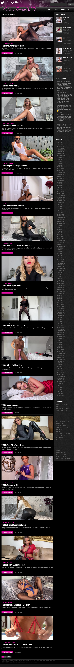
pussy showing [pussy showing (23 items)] (59, 442)
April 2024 (59, 188)
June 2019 (59, 297)
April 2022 (59, 233)
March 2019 (60, 303)
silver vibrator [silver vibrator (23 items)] (64, 448)
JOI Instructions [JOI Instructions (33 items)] (60, 423)
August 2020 (60, 270)
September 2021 (61, 246)
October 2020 (60, 267)
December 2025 (61, 150)
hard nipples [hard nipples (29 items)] (59, 417)
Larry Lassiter (61, 82)
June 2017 (59, 342)
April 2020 (59, 278)
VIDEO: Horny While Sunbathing (64, 125)
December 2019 (61, 286)
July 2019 (59, 295)
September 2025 (61, 156)
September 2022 (61, 223)
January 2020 (60, 284)
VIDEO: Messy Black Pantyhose (13, 325)
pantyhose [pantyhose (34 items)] (63, 435)
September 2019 (61, 291)
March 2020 (60, 280)
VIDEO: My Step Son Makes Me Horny (16, 604)
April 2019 (59, 301)
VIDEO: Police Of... (67, 57)
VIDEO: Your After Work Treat (13, 445)
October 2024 (60, 176)
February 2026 (60, 146)
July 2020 (59, 272)
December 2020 (61, 263)
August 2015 (60, 384)
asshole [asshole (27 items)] (57, 404)
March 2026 (60, 144)
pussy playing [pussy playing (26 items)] (59, 439)
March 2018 (60, 325)
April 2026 (59, 142)
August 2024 (60, 180)
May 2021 (59, 254)
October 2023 (60, 199)
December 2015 (61, 376)
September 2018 (61, 314)
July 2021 (59, 250)
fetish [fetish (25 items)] (66, 413)
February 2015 (60, 395)
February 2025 (60, 169)
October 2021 (60, 244)
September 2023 (61, 201)
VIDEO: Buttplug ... (67, 27)
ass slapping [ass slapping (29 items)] (65, 404)
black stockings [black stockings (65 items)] (59, 408)
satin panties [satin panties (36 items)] (59, 446)
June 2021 (59, 252)
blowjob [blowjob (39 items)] (68, 408)
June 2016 (59, 365)
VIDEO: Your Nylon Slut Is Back (13, 45)
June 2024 (59, 184)
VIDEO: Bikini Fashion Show (12, 365)
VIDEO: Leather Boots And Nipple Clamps (17, 245)
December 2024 (61, 172)
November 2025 (61, 152)
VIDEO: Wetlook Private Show (13, 205)
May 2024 (59, 186)
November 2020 (61, 265)
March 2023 (60, 212)
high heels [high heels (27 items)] (66, 417)
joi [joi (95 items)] (68, 421)
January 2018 (60, 329)
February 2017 (60, 350)
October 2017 (60, 335)
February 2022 (60, 237)
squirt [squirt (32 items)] (57, 454)
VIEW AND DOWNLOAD (7, 53)
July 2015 (59, 385)
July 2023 (59, 205)
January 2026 (60, 148)
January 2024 (60, 193)
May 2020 (59, 276)
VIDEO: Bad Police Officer (63, 82)
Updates (49, 9)
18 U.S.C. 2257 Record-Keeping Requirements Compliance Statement (20, 662)
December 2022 (61, 218)
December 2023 (61, 195)
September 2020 (61, 269)
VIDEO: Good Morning (10, 405)
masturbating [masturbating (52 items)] (59, 429)
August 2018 (60, 316)
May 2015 (59, 389)
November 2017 (61, 333)
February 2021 (60, 259)
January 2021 (60, 261)
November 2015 (61, 378)
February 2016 (60, 372)
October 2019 (60, 289)
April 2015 (59, 391)
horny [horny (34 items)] (57, 419)
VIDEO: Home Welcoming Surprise (14, 525)
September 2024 (61, 178)
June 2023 (59, 206)
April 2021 (59, 255)
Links (70, 9)
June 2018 (59, 319)
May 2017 (59, 344)
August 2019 (60, 293)
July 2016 (59, 363)
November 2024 (61, 174)
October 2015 (60, 380)
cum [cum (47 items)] (62, 410)
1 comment (17, 412)
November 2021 (61, 242)
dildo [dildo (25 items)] (67, 410)
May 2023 (59, 208)
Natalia (11, 43)
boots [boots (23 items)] (57, 410)
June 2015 (59, 387)
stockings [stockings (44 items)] (63, 454)
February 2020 (60, 282)
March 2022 (60, 235)
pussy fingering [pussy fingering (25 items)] (59, 437)
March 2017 (60, 348)
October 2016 (60, 357)
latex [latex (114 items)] (64, 425)
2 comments (18, 652)
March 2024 (60, 189)
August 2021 (60, 248)
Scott (58, 115)
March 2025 (60, 167)
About (63, 9)
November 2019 (61, 287)
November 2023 (61, 197)
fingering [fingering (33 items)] (58, 415)
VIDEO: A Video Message (11, 85)
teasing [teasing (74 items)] (57, 456)
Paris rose (60, 93)
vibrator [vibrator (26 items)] (64, 456)
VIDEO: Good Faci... (67, 48)
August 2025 (60, 157)
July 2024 (59, 182)
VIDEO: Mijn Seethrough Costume (14, 165)
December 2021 (61, 240)
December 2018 (61, 308)
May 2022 (59, 231)
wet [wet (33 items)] (62, 458)
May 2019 (59, 299)
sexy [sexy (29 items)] (65, 446)
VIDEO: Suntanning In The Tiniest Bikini (17, 644)
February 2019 (60, 304)
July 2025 (59, 159)
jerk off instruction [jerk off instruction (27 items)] (60, 421)
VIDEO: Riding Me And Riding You (64, 105)
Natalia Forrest (11, 642)
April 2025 (59, 165)
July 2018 (59, 318)
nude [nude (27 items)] (57, 435)
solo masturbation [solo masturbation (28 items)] (60, 452)
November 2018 (61, 310)
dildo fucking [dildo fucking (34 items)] (59, 413)
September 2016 (61, 359)
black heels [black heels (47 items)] (58, 406)
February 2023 (60, 214)
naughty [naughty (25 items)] (68, 433)
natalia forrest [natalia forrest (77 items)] (59, 433)
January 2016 (60, 374)
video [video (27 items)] (57, 458)
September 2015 (61, 382)
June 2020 (59, 274)
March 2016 (60, 370)
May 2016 (59, 367)
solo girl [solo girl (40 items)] (58, 450)
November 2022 (61, 220)
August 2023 (60, 203)
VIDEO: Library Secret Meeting (13, 564)
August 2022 (60, 225)
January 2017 (60, 352)
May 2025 (59, 163)
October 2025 (60, 154)
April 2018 (59, 323)
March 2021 (60, 257)
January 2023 (60, 216)
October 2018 (60, 312)
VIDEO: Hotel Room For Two (12, 125)
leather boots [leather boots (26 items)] (59, 427)
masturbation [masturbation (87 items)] (59, 431)
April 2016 (59, 369)
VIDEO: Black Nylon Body (11, 285)
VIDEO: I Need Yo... (67, 67)
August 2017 (60, 338)
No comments (18, 53)
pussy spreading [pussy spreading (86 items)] (59, 444)
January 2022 (60, 238)
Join (56, 9)
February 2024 (60, 191)
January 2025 (60, 171)
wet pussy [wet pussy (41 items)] (67, 458)
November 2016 (61, 355)
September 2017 (61, 336)
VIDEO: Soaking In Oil (10, 485)
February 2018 (60, 327)
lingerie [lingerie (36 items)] (67, 427)
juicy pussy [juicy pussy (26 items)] (58, 425)
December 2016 (61, 353)
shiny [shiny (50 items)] (57, 448)
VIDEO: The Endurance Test (63, 93)
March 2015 (60, 393)
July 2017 (59, 340)
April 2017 (59, 346)
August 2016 (60, 361)
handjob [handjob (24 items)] (65, 415)
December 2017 (61, 331)
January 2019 (60, 306)
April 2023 (59, 210)
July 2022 (59, 227)
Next (9, 656)
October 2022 (60, 221)
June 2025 (59, 161)
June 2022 (59, 229)
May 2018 (59, 321)
